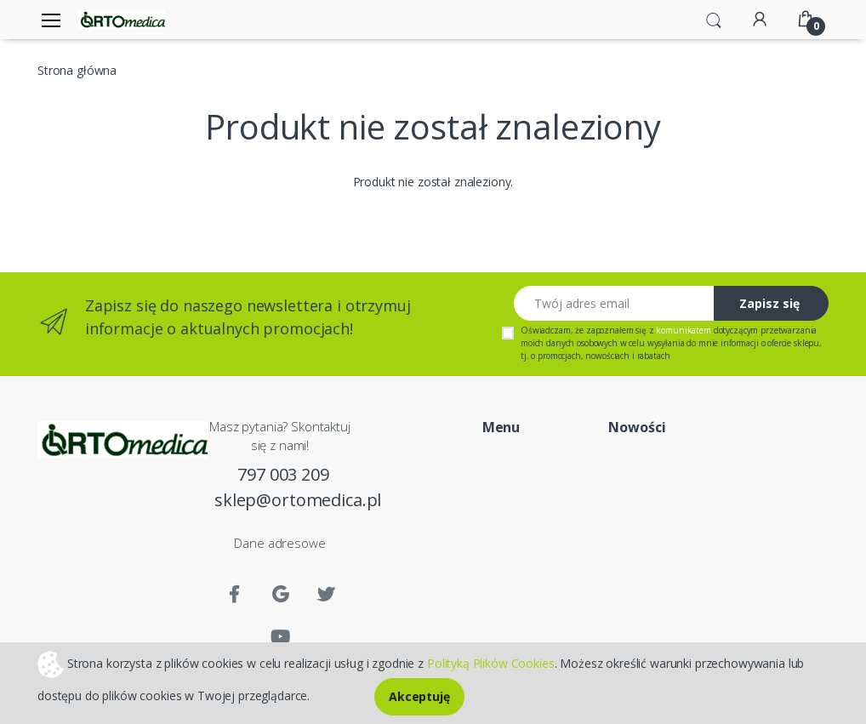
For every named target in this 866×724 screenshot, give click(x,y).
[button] (713, 18)
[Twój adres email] (614, 303)
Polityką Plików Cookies (491, 662)
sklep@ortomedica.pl (283, 499)
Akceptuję (419, 696)
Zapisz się (769, 303)
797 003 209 (282, 474)
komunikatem (683, 330)
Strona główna (77, 70)
